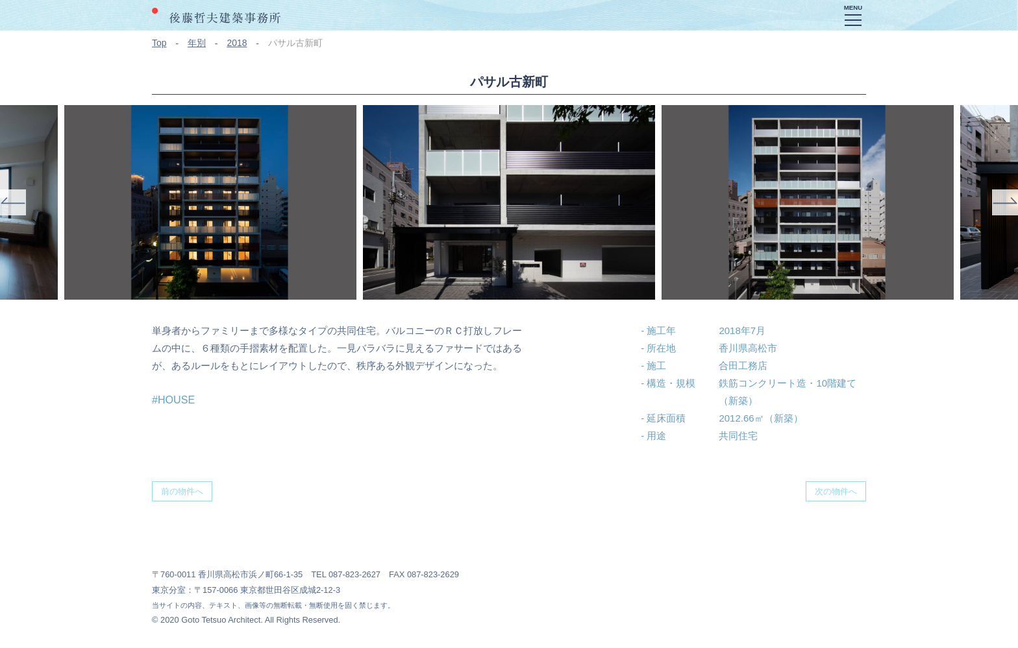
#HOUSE (173, 399)
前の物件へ (182, 491)
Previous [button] (13, 202)
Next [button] (1005, 202)
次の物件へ (836, 491)
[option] (509, 202)
